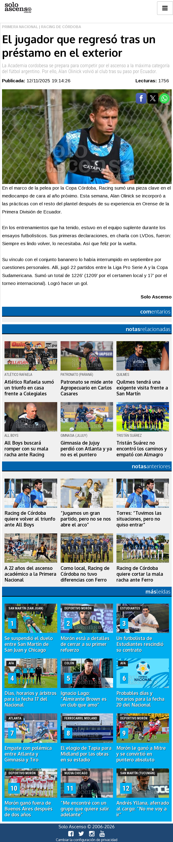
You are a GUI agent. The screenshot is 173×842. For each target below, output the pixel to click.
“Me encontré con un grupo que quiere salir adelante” (85, 808)
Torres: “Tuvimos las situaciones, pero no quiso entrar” (139, 519)
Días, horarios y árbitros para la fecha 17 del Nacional (30, 699)
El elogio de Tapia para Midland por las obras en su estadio (86, 754)
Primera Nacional (20, 27)
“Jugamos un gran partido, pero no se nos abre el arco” (86, 519)
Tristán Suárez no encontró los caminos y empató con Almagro (141, 448)
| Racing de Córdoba (59, 27)
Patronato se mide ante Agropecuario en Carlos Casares (87, 387)
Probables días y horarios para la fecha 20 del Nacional (140, 699)
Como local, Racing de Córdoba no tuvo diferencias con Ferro (85, 574)
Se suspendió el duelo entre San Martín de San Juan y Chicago (28, 644)
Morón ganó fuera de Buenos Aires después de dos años (28, 808)
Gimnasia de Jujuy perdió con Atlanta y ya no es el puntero (86, 448)
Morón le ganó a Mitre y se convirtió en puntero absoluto (141, 754)
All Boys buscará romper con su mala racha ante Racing (26, 448)
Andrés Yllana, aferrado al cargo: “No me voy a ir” (142, 808)
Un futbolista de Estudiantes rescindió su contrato (139, 644)
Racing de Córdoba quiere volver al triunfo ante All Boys (29, 519)
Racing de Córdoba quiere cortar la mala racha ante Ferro (139, 574)
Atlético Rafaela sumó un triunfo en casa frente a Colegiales (29, 387)
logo (18, 7)
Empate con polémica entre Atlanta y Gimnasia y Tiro (28, 754)
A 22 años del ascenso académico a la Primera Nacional (30, 574)
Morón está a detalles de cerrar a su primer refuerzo (85, 644)
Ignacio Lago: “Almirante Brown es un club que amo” (84, 699)
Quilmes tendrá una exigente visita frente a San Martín (142, 387)
